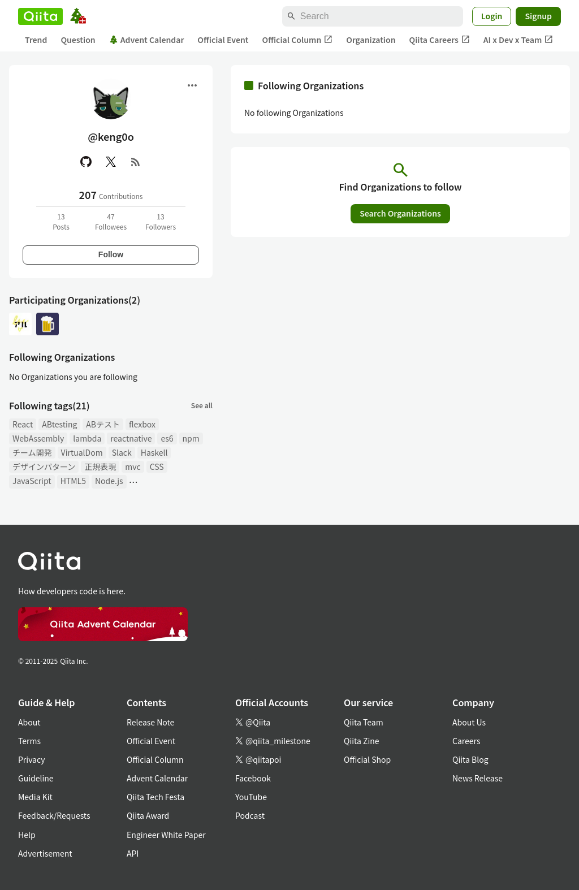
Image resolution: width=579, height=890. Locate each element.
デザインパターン (43, 466)
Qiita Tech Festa (155, 796)
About (29, 722)
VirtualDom (82, 452)
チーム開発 (32, 452)
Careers (466, 740)
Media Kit (35, 796)
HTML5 (73, 480)
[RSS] (135, 161)
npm (191, 438)
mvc (132, 466)
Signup (538, 15)
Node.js (109, 480)
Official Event (222, 39)
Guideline (36, 778)
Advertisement (45, 853)
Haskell (154, 452)
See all (202, 405)
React (22, 424)
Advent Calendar (146, 39)
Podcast (250, 815)
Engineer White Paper (166, 834)
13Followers (160, 221)
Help (27, 834)
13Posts (61, 221)
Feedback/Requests (54, 815)
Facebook (253, 778)
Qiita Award (148, 815)
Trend (36, 39)
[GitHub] (86, 161)
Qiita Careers (439, 40)
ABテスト (103, 424)
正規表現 (100, 466)
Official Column (297, 40)
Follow (110, 254)
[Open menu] (192, 85)
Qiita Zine (361, 740)
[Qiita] (40, 16)
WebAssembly (38, 438)
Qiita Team (363, 722)
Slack (122, 452)
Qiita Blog (470, 759)
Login (492, 15)
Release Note (150, 722)
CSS (157, 466)
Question (78, 39)
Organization (370, 39)
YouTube (251, 796)
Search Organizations (400, 213)
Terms (29, 740)
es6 (167, 438)
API (133, 853)
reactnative (131, 438)
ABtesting (59, 424)
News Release (477, 778)
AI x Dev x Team (518, 40)
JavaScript (31, 480)
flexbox (142, 424)
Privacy (31, 759)
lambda (87, 438)
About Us (469, 722)
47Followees (111, 221)
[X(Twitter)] (110, 161)
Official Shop (367, 759)
